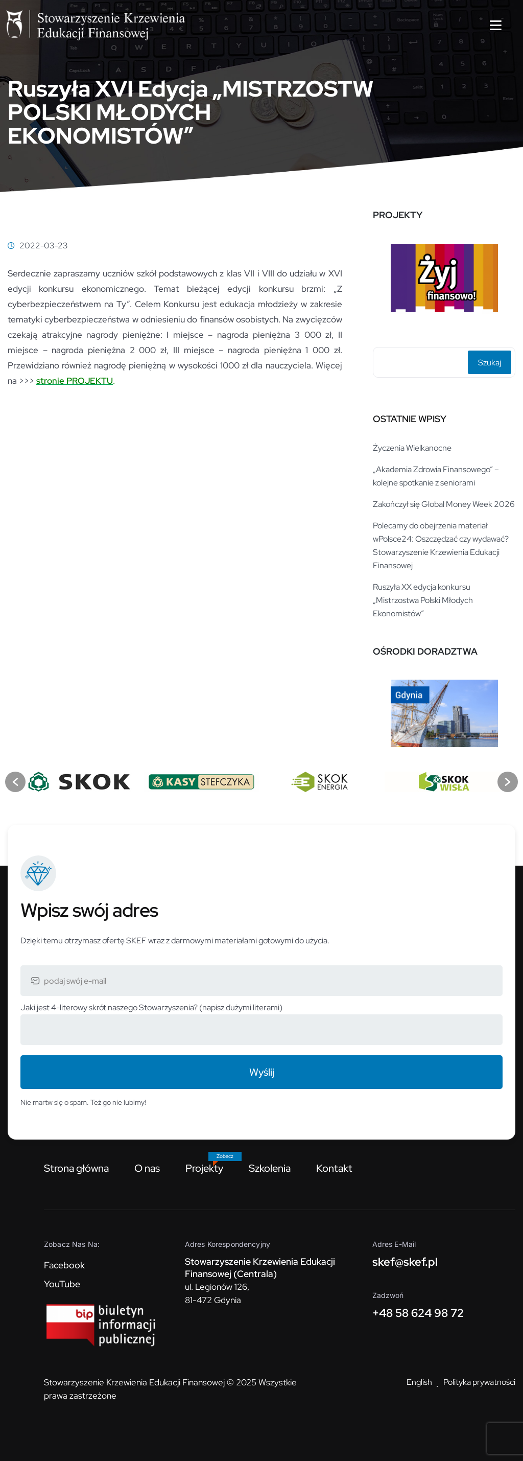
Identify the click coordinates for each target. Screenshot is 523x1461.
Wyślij (261, 1072)
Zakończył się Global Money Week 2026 (444, 504)
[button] (15, 782)
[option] (444, 279)
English (419, 1382)
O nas (147, 1168)
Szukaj (489, 362)
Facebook (64, 1265)
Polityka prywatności (479, 1382)
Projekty (204, 1168)
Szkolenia (270, 1168)
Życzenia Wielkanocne (412, 448)
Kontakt (334, 1168)
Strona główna (76, 1168)
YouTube (62, 1284)
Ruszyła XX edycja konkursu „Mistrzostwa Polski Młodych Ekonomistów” (423, 600)
